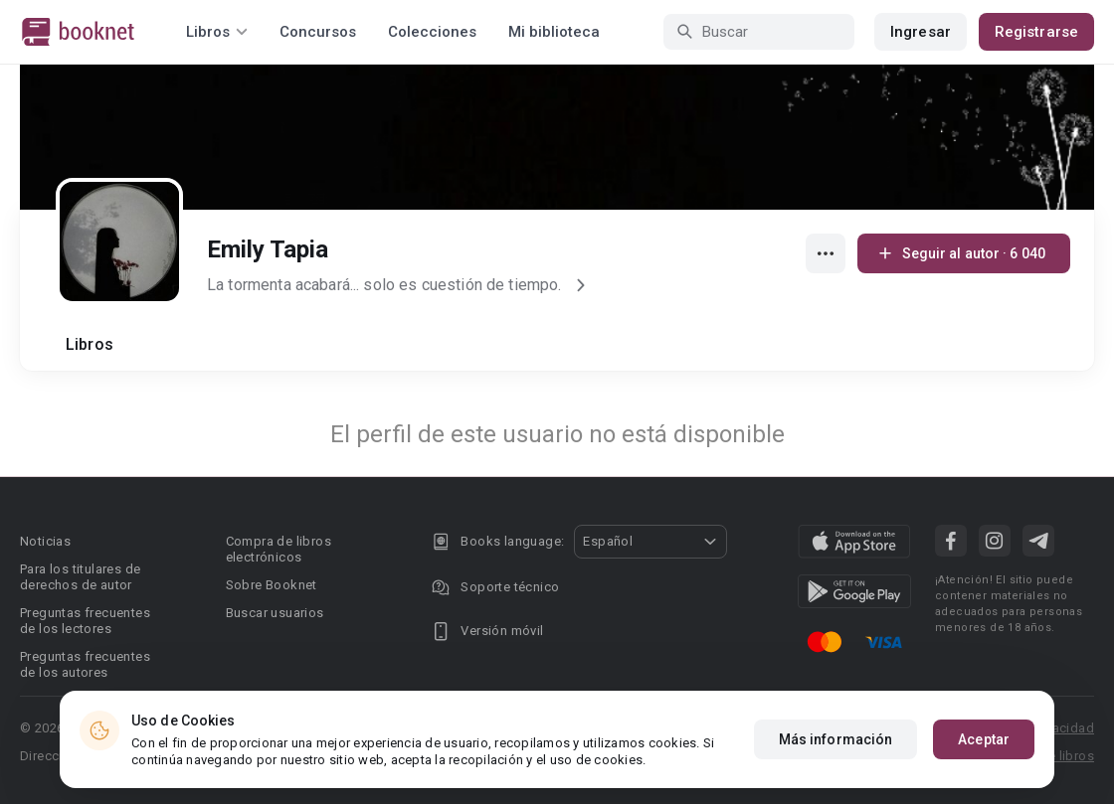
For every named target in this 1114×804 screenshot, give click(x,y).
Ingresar (920, 32)
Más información (836, 739)
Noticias (45, 541)
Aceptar (984, 739)
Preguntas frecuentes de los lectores (85, 620)
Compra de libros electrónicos (278, 549)
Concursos (317, 32)
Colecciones (432, 32)
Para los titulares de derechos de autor (80, 577)
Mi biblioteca (554, 32)
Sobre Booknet (271, 584)
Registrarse (1036, 32)
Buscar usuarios (275, 612)
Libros (89, 344)
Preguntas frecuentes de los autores (85, 664)
